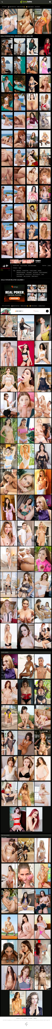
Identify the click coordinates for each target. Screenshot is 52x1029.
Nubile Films (42, 305)
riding (39, 270)
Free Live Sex (21, 6)
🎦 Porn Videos (30, 6)
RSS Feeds (30, 1018)
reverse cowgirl (21, 272)
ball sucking (27, 276)
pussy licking (33, 270)
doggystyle (28, 274)
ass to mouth (36, 274)
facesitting (25, 270)
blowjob (35, 272)
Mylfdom (37, 6)
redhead (19, 270)
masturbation (20, 274)
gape (42, 274)
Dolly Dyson (23, 265)
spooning (29, 272)
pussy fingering (43, 272)
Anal (20, 267)
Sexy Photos (12, 6)
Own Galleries (24, 1018)
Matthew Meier (32, 265)
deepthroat (35, 276)
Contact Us (18, 1018)
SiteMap (35, 1018)
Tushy (49, 265)
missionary (19, 276)
